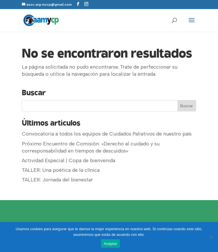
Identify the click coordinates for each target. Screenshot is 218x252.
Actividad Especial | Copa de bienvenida (68, 160)
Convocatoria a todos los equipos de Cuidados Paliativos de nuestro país (107, 134)
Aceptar (110, 244)
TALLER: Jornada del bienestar (57, 180)
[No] (211, 237)
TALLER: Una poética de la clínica (61, 170)
